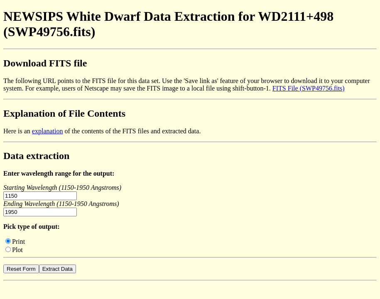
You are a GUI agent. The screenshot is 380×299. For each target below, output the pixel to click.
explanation (47, 131)
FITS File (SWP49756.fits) (308, 88)
